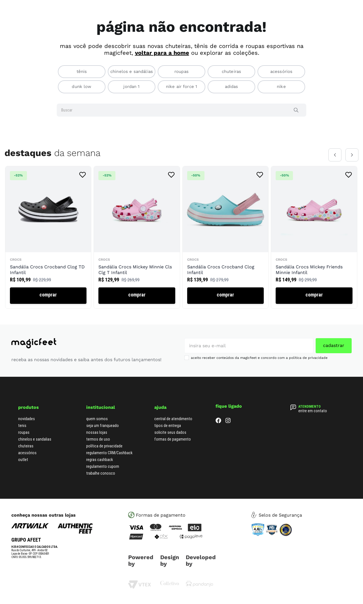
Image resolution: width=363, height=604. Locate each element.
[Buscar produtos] (297, 110)
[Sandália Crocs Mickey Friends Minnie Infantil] (314, 237)
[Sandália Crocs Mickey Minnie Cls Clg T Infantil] (137, 237)
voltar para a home (162, 52)
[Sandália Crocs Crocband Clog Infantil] (225, 237)
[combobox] (181, 110)
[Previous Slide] (334, 154)
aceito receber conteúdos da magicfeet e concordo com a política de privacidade (259, 358)
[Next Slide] (351, 154)
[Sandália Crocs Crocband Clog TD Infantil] (48, 237)
